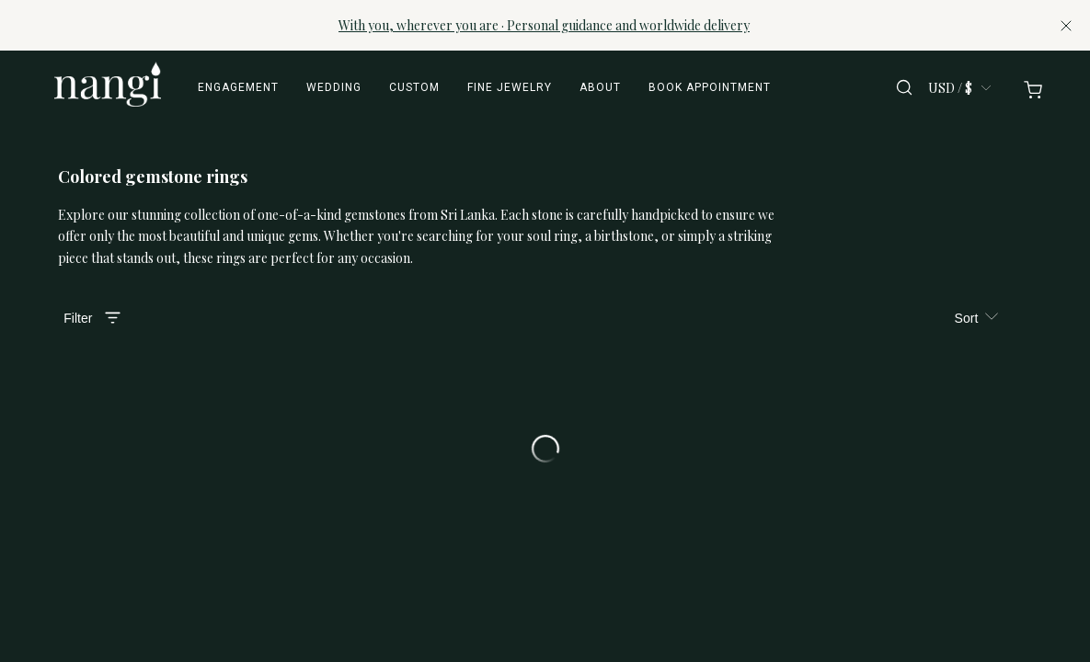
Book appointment (709, 87)
